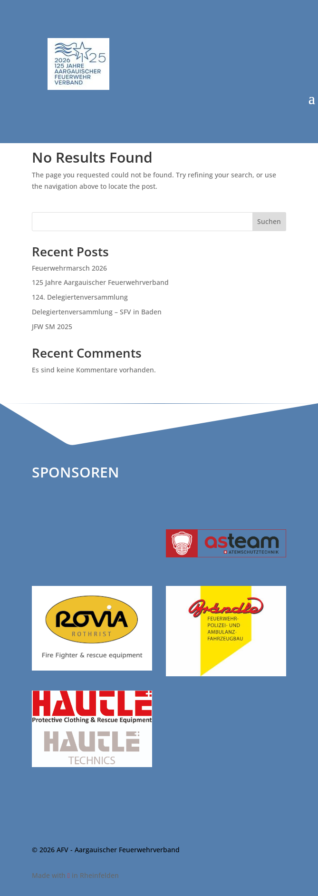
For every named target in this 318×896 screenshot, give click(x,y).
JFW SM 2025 (52, 326)
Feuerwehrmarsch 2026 (69, 268)
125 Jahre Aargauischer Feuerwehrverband (100, 282)
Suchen (269, 221)
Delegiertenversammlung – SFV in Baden (97, 311)
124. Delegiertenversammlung (80, 297)
